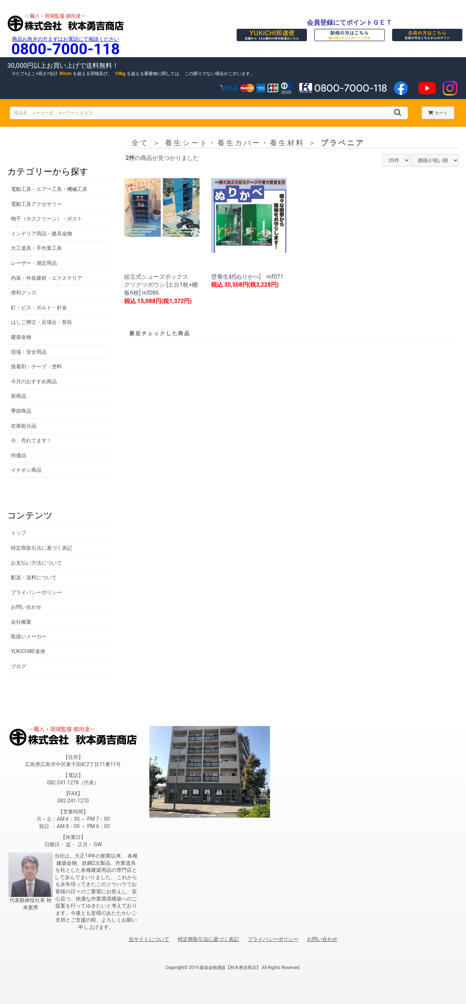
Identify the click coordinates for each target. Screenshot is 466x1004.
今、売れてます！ (31, 440)
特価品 (18, 455)
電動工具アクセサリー (36, 204)
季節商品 (21, 411)
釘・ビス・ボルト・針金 (39, 307)
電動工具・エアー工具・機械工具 (49, 189)
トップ (18, 533)
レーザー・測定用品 (34, 263)
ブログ (18, 666)
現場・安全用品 (29, 352)
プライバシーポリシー (36, 592)
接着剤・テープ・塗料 (36, 366)
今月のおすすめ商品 (34, 381)
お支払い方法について (36, 563)
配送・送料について (34, 577)
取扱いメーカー (29, 636)
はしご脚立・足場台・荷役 (41, 322)
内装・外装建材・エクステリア (46, 278)
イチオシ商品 (26, 470)
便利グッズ (23, 292)
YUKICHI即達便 (28, 651)
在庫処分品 (23, 426)
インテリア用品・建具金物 (41, 233)
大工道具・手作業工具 (36, 248)
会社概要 (21, 622)
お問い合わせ (26, 607)
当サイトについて (149, 939)
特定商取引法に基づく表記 (41, 548)
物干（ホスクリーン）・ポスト (46, 218)
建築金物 (21, 337)
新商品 (18, 396)
